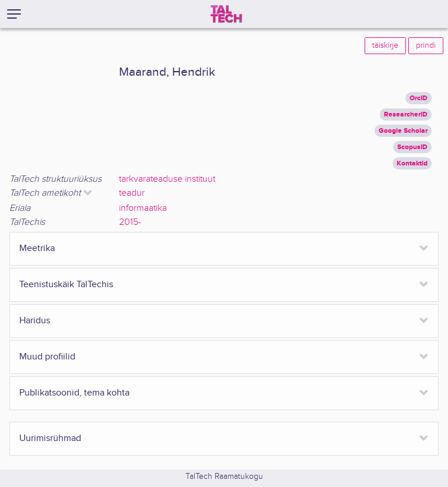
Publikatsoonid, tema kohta (74, 392)
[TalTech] (226, 14)
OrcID (419, 98)
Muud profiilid (47, 356)
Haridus (34, 320)
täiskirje (385, 45)
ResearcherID (406, 114)
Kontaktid (412, 163)
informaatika (143, 208)
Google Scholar (403, 130)
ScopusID (412, 147)
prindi (426, 45)
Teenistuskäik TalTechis (66, 284)
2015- (130, 222)
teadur (132, 193)
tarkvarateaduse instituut (167, 179)
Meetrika (37, 248)
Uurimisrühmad (50, 438)
